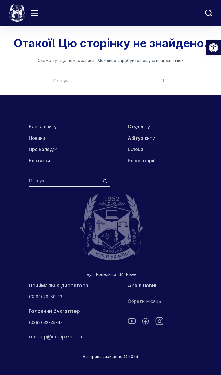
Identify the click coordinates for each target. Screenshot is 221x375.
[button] (213, 47)
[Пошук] (208, 13)
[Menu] (34, 13)
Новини (37, 138)
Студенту (139, 126)
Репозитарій (142, 160)
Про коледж (43, 149)
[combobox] (105, 80)
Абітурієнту (141, 138)
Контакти (39, 160)
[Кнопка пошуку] (162, 80)
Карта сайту (43, 126)
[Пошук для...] (64, 180)
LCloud (135, 149)
